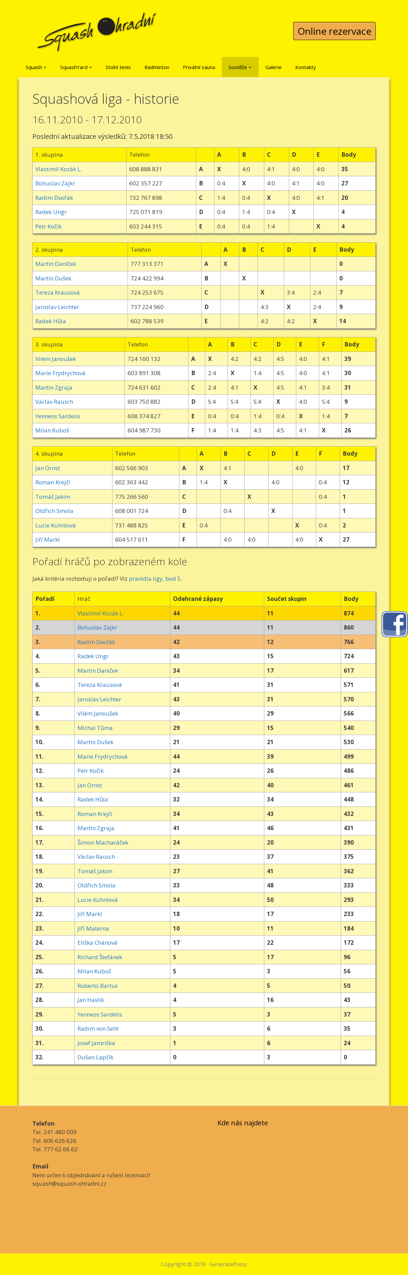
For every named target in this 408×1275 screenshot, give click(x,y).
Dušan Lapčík (95, 1057)
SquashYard (76, 67)
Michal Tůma (95, 728)
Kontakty (305, 67)
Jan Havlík (90, 1000)
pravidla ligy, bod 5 (155, 578)
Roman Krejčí (52, 482)
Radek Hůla (50, 321)
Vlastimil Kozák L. (58, 169)
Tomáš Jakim (52, 496)
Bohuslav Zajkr (55, 183)
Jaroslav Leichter (57, 307)
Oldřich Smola (54, 511)
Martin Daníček (55, 264)
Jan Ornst (47, 468)
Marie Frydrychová (60, 373)
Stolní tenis (118, 67)
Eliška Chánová (97, 942)
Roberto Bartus (97, 986)
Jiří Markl (47, 539)
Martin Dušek (53, 278)
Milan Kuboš (52, 430)
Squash (36, 67)
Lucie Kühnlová (55, 525)
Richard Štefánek (99, 957)
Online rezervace (334, 31)
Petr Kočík (48, 226)
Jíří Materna (93, 928)
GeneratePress (228, 1264)
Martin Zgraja (53, 387)
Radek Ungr (51, 212)
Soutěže (240, 67)
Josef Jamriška (96, 1043)
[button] (45, 67)
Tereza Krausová (57, 292)
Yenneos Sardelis (57, 416)
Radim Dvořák (54, 198)
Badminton (156, 67)
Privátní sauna (199, 67)
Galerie (273, 67)
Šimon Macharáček (102, 842)
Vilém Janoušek (55, 359)
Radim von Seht (97, 1028)
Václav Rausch (54, 401)
